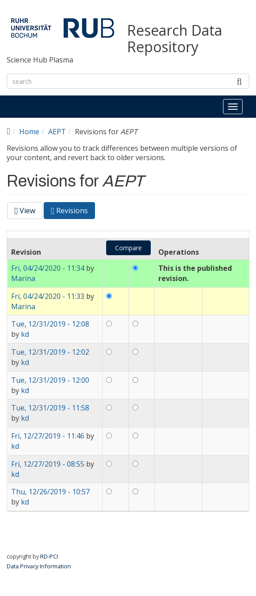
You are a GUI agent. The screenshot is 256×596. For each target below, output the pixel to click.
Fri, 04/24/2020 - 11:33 (47, 296)
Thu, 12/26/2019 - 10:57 (50, 492)
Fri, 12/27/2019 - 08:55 (47, 464)
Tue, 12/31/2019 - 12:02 (50, 352)
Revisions (73, 212)
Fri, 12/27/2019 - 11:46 (47, 436)
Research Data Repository (174, 38)
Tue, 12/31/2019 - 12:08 (50, 324)
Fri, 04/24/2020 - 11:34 (47, 268)
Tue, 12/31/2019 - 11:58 (50, 408)
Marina (23, 278)
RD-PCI (49, 556)
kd (25, 334)
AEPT (57, 132)
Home (29, 132)
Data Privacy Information (39, 566)
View (24, 210)
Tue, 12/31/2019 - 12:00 (50, 380)
